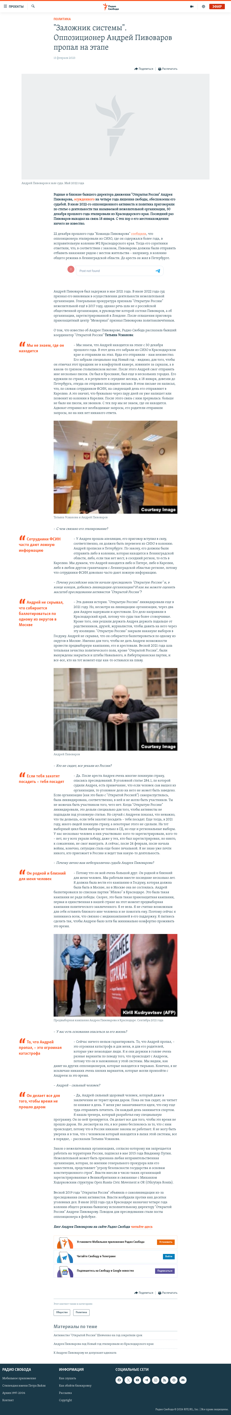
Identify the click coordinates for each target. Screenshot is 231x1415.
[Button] (143, 69)
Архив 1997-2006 (13, 1393)
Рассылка (65, 1393)
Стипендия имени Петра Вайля (24, 1385)
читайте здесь (141, 1227)
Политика (62, 19)
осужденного (84, 199)
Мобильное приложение (19, 1378)
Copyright (65, 1400)
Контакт (8, 1400)
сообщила (138, 234)
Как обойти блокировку (75, 1385)
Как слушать (67, 1378)
